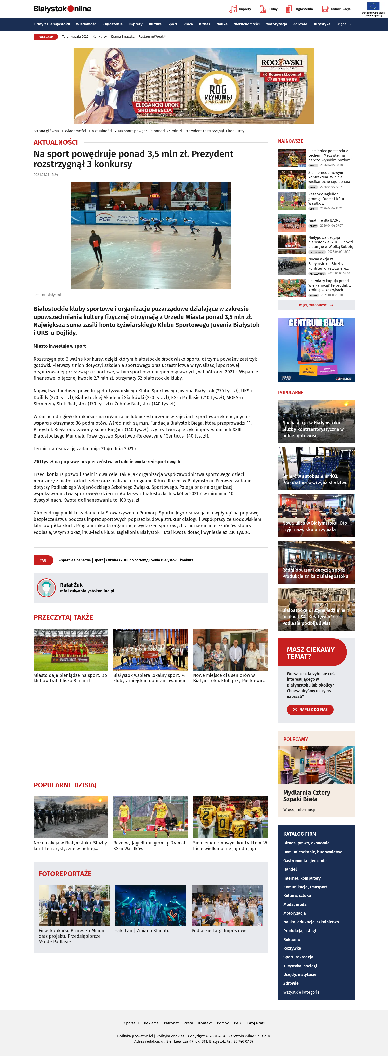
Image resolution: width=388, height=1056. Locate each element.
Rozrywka (292, 948)
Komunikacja (336, 9)
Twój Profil (256, 1023)
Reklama (291, 939)
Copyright (196, 1036)
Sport (172, 24)
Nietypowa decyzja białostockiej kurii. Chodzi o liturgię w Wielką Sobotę (330, 242)
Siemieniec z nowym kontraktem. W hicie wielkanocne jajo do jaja (230, 845)
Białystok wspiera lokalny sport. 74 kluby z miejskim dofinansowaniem (149, 678)
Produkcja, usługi (299, 930)
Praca (188, 24)
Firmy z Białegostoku (52, 24)
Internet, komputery (302, 878)
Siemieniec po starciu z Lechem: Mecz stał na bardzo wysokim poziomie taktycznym (331, 155)
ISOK (238, 1023)
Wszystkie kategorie (301, 992)
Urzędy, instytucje (299, 974)
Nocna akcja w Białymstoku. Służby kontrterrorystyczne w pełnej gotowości (70, 845)
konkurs (186, 560)
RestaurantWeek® (152, 36)
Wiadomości (86, 24)
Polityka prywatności (135, 1036)
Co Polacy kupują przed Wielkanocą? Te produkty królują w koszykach (329, 285)
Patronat (171, 1023)
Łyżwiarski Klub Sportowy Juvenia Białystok (141, 560)
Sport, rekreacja (298, 957)
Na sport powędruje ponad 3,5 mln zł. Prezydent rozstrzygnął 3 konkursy (181, 131)
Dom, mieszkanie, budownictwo (312, 852)
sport (98, 560)
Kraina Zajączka (123, 36)
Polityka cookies (170, 1036)
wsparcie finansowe (75, 560)
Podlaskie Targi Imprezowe (219, 930)
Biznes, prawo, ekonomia (306, 843)
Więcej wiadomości (313, 305)
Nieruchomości (247, 24)
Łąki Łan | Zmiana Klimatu (142, 930)
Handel (290, 869)
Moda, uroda (295, 904)
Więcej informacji (299, 809)
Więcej (344, 24)
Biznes (204, 24)
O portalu (131, 1023)
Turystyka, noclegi (300, 965)
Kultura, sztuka (297, 895)
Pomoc (223, 1023)
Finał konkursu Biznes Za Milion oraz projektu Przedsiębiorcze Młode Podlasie (71, 936)
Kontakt (205, 1023)
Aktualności (102, 131)
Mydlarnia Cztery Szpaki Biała (306, 796)
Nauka (222, 24)
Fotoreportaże (65, 873)
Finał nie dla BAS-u (324, 220)
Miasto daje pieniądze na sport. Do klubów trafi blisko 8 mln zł (70, 678)
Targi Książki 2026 (75, 36)
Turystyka (321, 24)
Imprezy (240, 9)
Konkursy (99, 36)
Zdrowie (300, 24)
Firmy (269, 9)
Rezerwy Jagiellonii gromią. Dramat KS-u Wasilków (149, 845)
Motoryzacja (276, 24)
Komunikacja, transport (305, 887)
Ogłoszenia (299, 9)
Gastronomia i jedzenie (305, 860)
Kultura (155, 24)
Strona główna (46, 131)
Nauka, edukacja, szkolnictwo (311, 922)
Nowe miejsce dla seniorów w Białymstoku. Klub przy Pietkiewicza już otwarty (230, 678)
